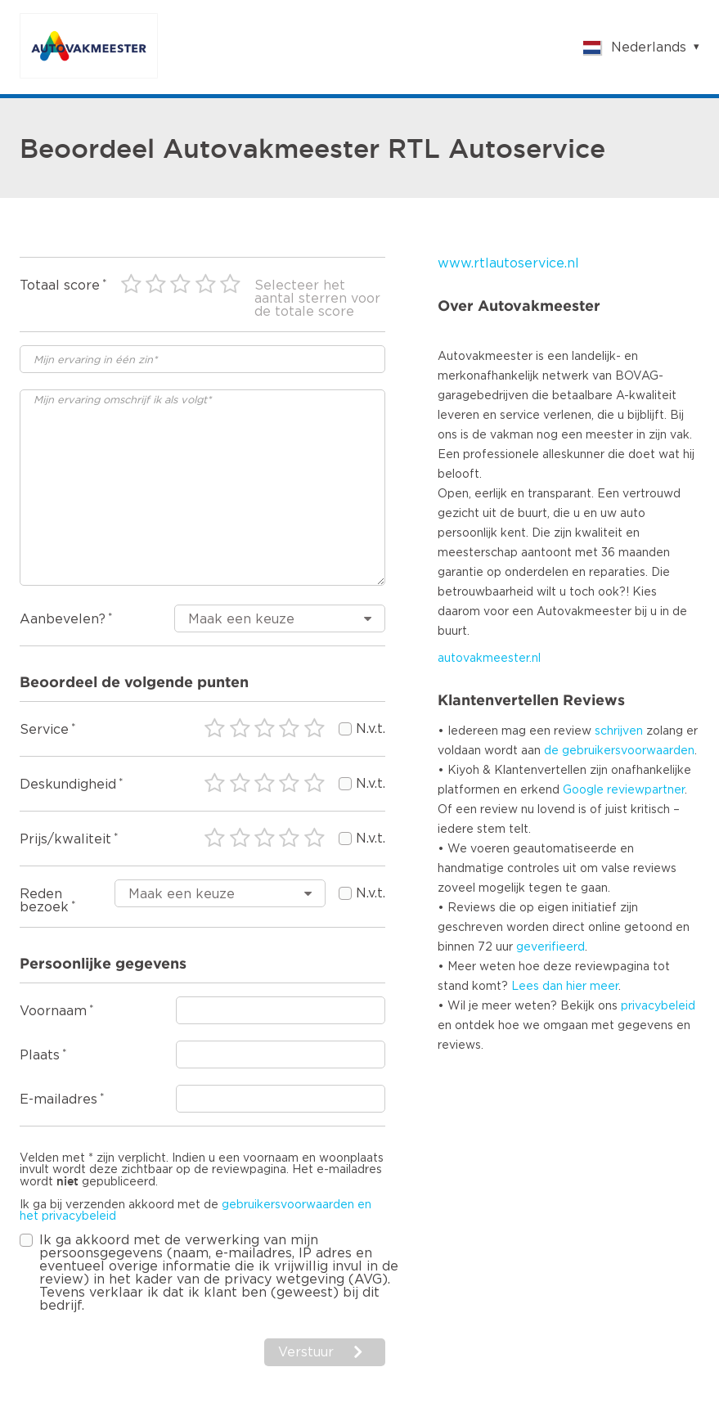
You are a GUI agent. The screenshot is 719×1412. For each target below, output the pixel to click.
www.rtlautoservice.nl (508, 263)
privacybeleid (658, 1006)
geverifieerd (550, 947)
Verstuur (306, 1352)
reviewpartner (646, 790)
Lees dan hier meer (564, 986)
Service (44, 729)
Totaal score (60, 285)
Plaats (40, 1055)
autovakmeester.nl (489, 658)
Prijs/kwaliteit (65, 839)
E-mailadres (58, 1099)
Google (583, 790)
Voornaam (53, 1011)
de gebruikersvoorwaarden (619, 751)
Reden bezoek (44, 901)
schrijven (619, 731)
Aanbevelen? (63, 619)
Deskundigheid (68, 784)
